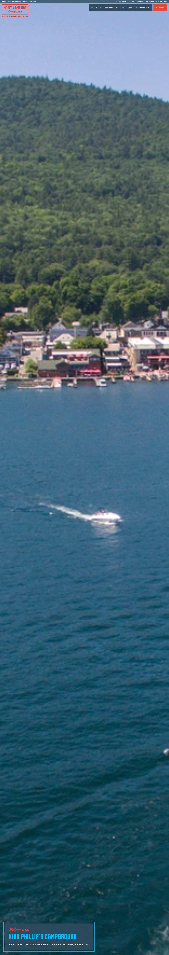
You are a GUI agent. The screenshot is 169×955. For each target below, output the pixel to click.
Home (4, 1)
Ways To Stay (96, 7)
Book (160, 7)
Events (129, 7)
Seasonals (109, 7)
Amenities (120, 7)
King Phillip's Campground (26, 1)
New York (11, 1)
